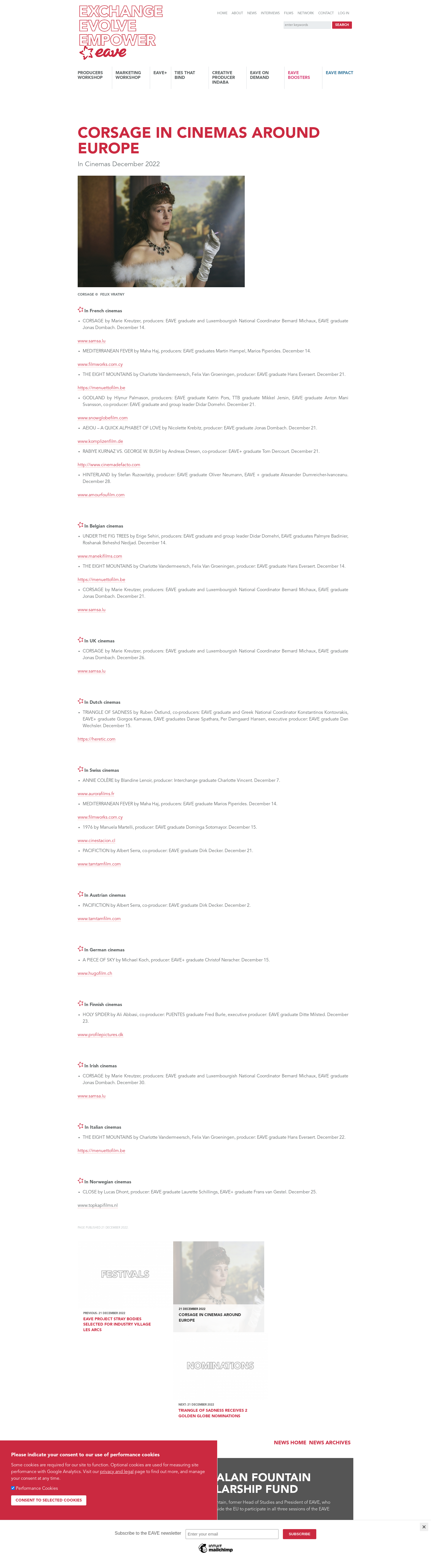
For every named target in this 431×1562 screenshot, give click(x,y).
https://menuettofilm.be (101, 388)
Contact (326, 13)
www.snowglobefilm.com (103, 418)
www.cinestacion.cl (96, 841)
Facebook (316, 1487)
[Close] (424, 1527)
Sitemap (237, 1486)
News (252, 13)
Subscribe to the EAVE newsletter (118, 1462)
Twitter (332, 1487)
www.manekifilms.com (100, 556)
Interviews (270, 13)
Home (222, 13)
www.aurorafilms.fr (96, 794)
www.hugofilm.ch (95, 973)
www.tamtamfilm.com (99, 864)
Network (306, 13)
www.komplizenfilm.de (100, 441)
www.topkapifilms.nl (98, 1205)
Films (288, 13)
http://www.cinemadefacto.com (109, 465)
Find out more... (106, 1430)
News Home (290, 1347)
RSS (251, 1486)
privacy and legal (117, 1472)
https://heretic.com (97, 739)
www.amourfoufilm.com (101, 495)
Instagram (348, 1487)
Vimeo (301, 1487)
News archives (330, 1347)
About (237, 13)
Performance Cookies (37, 1488)
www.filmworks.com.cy (100, 364)
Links (221, 1486)
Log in (343, 13)
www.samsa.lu (92, 341)
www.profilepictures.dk (100, 1035)
